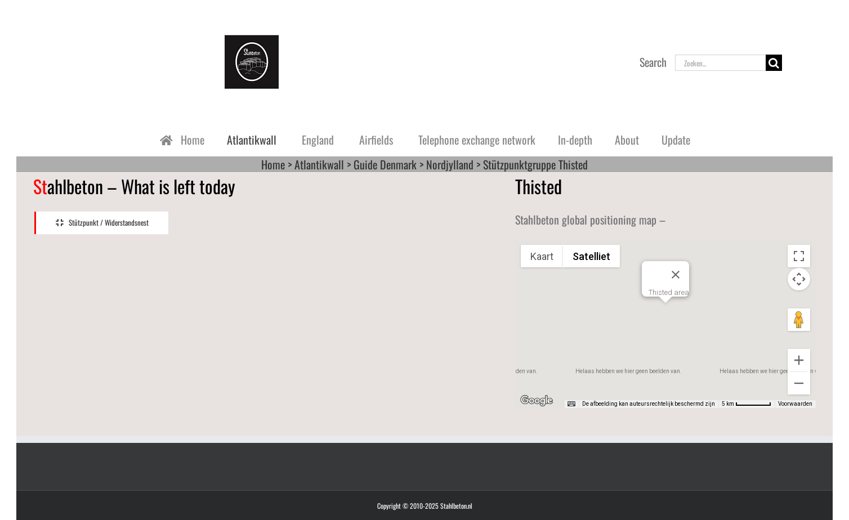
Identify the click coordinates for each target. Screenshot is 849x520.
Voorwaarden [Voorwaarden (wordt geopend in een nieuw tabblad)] (795, 404)
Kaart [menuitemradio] (541, 256)
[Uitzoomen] (799, 383)
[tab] (101, 223)
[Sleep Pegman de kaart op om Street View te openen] (799, 319)
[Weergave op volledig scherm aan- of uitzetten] (799, 256)
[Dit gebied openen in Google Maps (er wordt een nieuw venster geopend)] (536, 400)
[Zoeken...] (720, 63)
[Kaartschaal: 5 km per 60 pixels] (746, 404)
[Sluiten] (675, 274)
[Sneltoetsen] (571, 404)
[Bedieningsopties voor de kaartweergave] (799, 279)
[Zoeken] (774, 63)
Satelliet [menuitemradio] (591, 256)
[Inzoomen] (799, 360)
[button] (665, 313)
